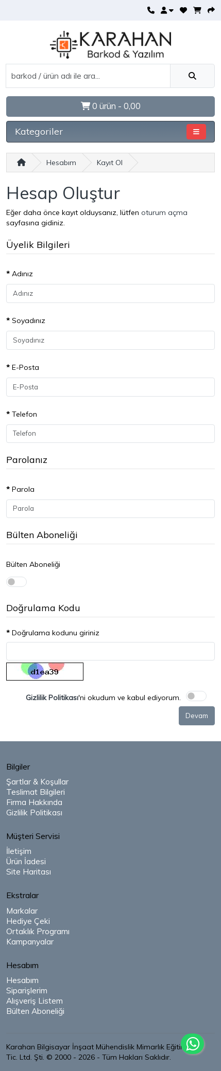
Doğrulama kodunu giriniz (55, 632)
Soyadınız (28, 320)
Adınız (22, 273)
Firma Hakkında (34, 802)
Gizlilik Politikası (34, 812)
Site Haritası (28, 872)
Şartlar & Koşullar (37, 782)
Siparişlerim (26, 990)
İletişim (18, 851)
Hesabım (61, 162)
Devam (196, 715)
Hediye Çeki (28, 921)
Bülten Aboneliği (33, 564)
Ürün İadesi (26, 861)
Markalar (22, 911)
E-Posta (25, 367)
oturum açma (164, 212)
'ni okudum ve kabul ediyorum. (103, 697)
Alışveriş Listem (34, 1001)
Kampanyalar (30, 942)
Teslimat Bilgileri (35, 792)
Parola (23, 489)
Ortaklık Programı (38, 931)
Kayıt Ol (110, 162)
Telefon (24, 414)
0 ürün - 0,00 (111, 106)
